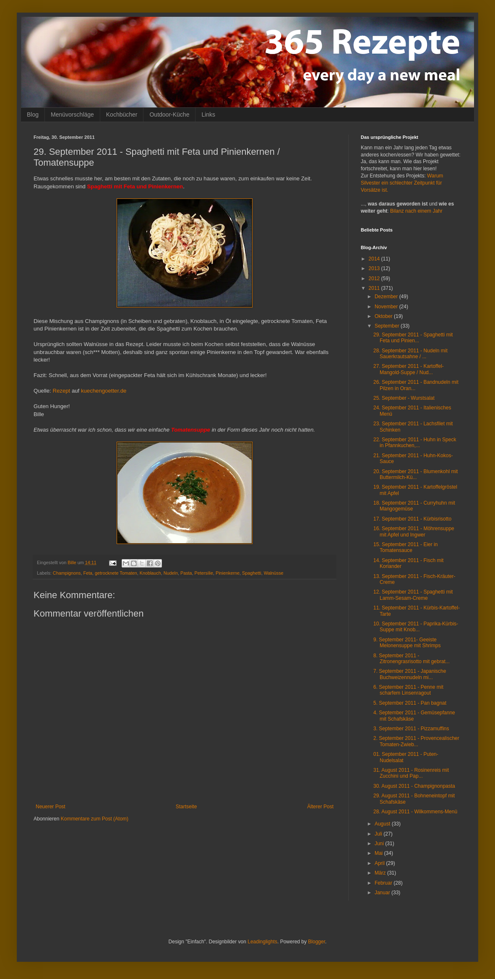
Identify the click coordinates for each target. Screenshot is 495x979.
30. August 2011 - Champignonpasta (414, 786)
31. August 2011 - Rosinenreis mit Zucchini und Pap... (411, 773)
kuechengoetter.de (104, 391)
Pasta (186, 572)
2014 (375, 259)
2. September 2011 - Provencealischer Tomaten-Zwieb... (416, 741)
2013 (375, 268)
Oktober (384, 316)
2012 (375, 278)
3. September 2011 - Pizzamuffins (411, 729)
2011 (375, 288)
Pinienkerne (228, 572)
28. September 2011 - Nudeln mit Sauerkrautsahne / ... (410, 353)
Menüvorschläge (72, 114)
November (387, 307)
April (380, 863)
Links (208, 114)
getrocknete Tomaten (116, 572)
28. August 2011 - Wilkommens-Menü (415, 812)
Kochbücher (122, 114)
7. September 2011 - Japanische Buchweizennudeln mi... (409, 674)
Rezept (61, 391)
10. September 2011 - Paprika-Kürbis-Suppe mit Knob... (415, 627)
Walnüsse (274, 572)
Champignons (67, 572)
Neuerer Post (50, 807)
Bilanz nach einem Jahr (416, 211)
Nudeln (171, 572)
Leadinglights (262, 942)
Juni (380, 843)
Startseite (186, 807)
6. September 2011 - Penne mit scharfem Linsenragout (408, 690)
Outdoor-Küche (169, 114)
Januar (383, 893)
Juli (379, 834)
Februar (384, 883)
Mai (379, 853)
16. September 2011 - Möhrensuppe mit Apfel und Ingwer (413, 531)
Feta (87, 572)
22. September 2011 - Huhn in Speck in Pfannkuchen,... (414, 442)
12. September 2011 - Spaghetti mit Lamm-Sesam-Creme (413, 595)
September (388, 326)
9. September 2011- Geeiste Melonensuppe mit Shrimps (406, 642)
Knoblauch (150, 572)
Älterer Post (320, 807)
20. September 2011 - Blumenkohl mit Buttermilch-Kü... (415, 474)
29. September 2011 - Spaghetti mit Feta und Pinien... (413, 338)
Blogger (316, 942)
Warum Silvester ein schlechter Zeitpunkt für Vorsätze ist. (402, 183)
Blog (33, 114)
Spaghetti (251, 572)
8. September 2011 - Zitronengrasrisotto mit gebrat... (411, 658)
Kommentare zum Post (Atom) (94, 819)
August (383, 824)
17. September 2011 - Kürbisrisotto (412, 519)
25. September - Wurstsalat (404, 398)
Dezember (387, 296)
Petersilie (204, 572)
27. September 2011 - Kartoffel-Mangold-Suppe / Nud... (408, 369)
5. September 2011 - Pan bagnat (409, 703)
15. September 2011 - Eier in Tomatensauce (405, 547)
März (381, 873)
